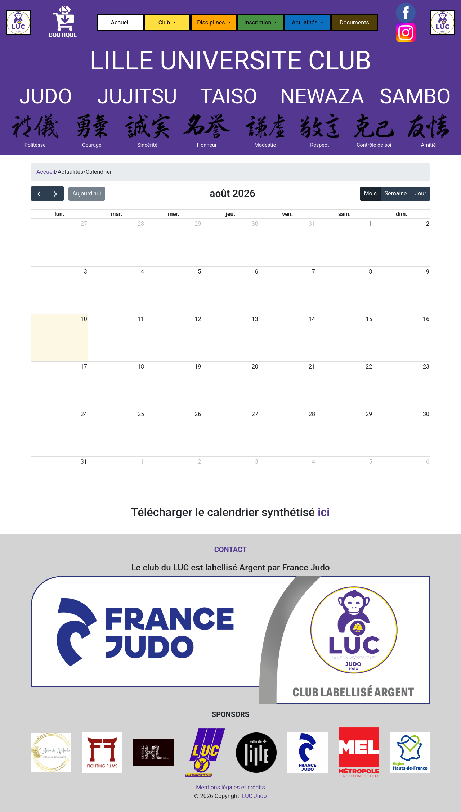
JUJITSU (137, 96)
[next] (55, 193)
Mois (370, 193)
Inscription (258, 22)
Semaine (396, 193)
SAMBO (415, 96)
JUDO (45, 96)
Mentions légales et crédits (230, 787)
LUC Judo (254, 796)
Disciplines (211, 22)
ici (324, 512)
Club (164, 22)
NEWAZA (322, 96)
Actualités (305, 22)
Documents (354, 22)
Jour (420, 193)
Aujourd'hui (86, 193)
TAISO (229, 96)
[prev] (39, 193)
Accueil (120, 22)
